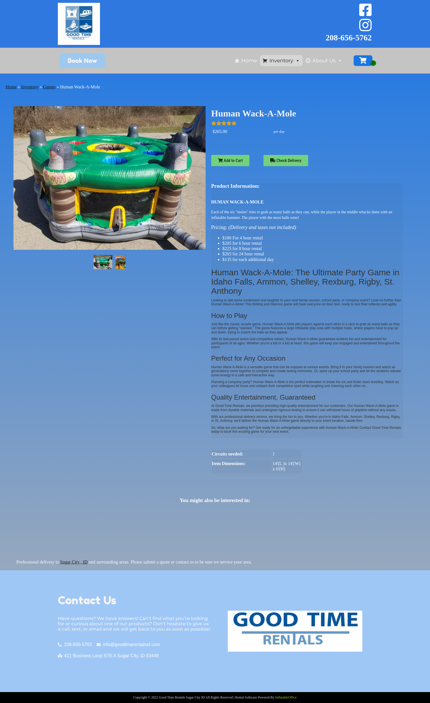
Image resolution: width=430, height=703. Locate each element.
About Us (327, 60)
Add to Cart (230, 160)
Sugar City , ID (74, 562)
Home (249, 61)
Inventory (284, 60)
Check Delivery (285, 160)
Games (49, 86)
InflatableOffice (286, 697)
